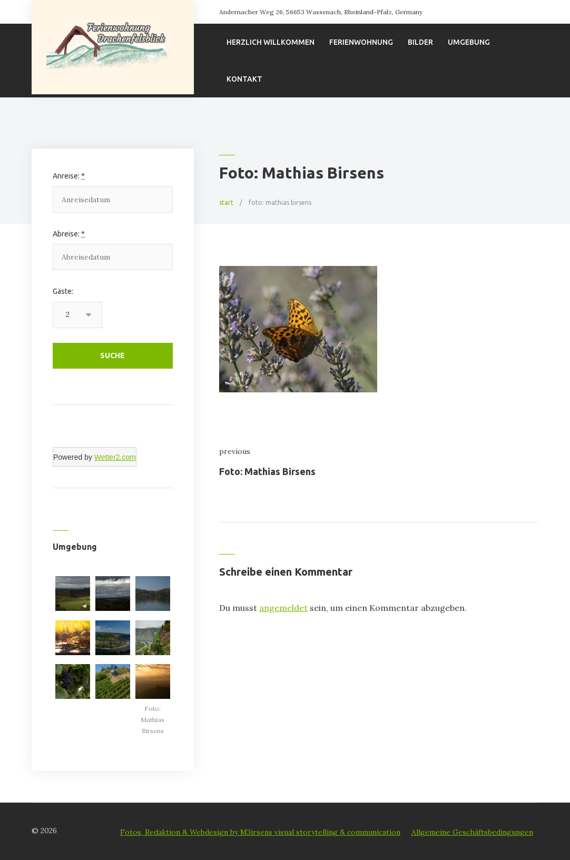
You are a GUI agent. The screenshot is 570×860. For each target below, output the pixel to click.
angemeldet (283, 607)
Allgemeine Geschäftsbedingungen (472, 832)
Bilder (420, 42)
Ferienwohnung (361, 42)
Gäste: (63, 291)
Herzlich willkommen (271, 42)
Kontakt (244, 79)
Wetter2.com (115, 457)
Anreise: (69, 176)
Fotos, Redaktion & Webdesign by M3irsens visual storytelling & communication (260, 832)
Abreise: (69, 234)
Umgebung (469, 42)
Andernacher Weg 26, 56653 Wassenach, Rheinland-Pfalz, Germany (320, 12)
